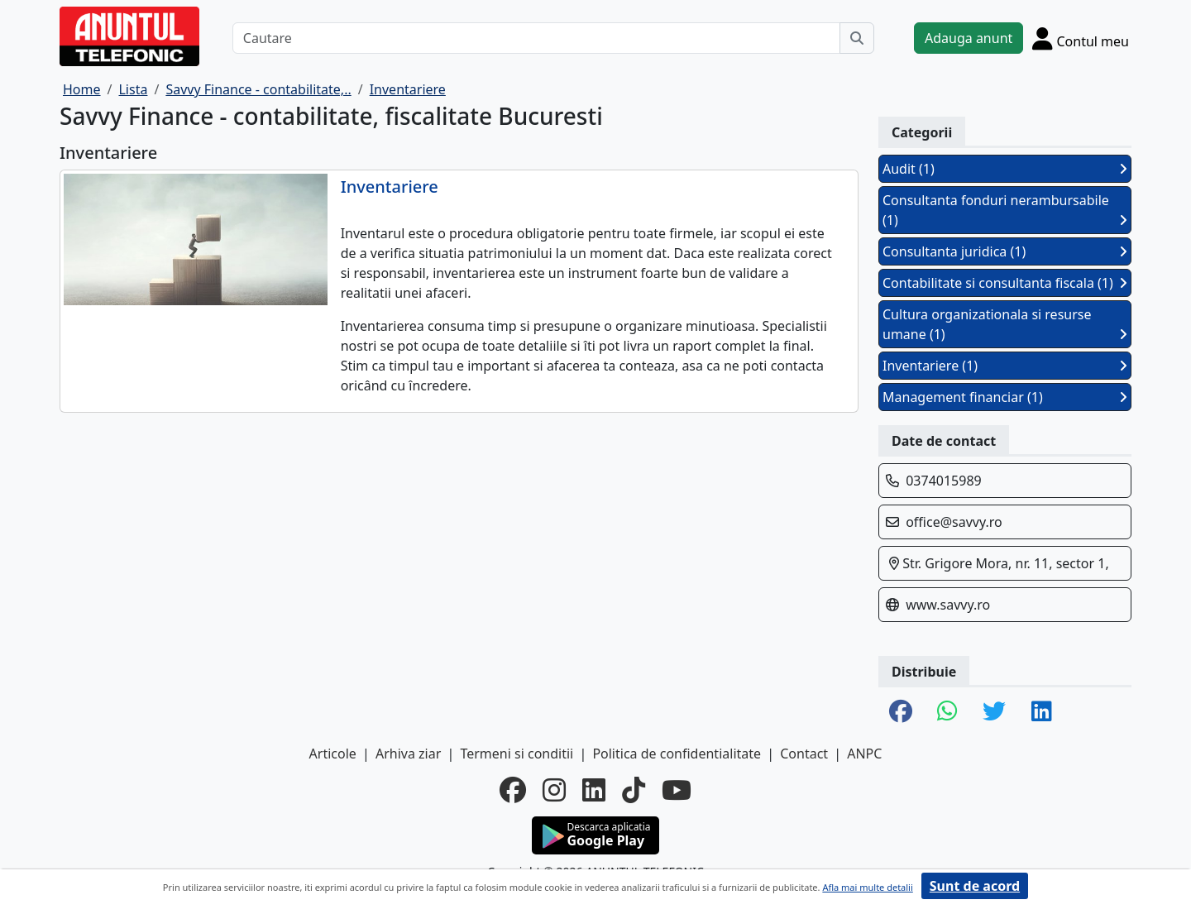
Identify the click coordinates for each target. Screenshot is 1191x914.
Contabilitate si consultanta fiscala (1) (1004, 283)
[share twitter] (994, 712)
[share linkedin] (1042, 712)
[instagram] (554, 790)
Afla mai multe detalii (867, 887)
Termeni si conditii (516, 753)
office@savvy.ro (954, 522)
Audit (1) (1004, 169)
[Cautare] (536, 38)
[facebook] (513, 790)
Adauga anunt (968, 38)
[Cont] (1080, 38)
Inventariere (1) (1004, 366)
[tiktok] (633, 790)
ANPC (864, 753)
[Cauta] (856, 38)
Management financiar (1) (1004, 397)
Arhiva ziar (408, 753)
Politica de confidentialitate (676, 753)
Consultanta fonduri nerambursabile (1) (1004, 210)
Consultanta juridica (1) (1004, 251)
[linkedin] (593, 790)
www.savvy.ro (948, 605)
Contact (804, 753)
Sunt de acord (975, 886)
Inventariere (389, 187)
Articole (332, 753)
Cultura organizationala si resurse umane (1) (1004, 324)
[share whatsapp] (947, 712)
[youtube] (676, 790)
